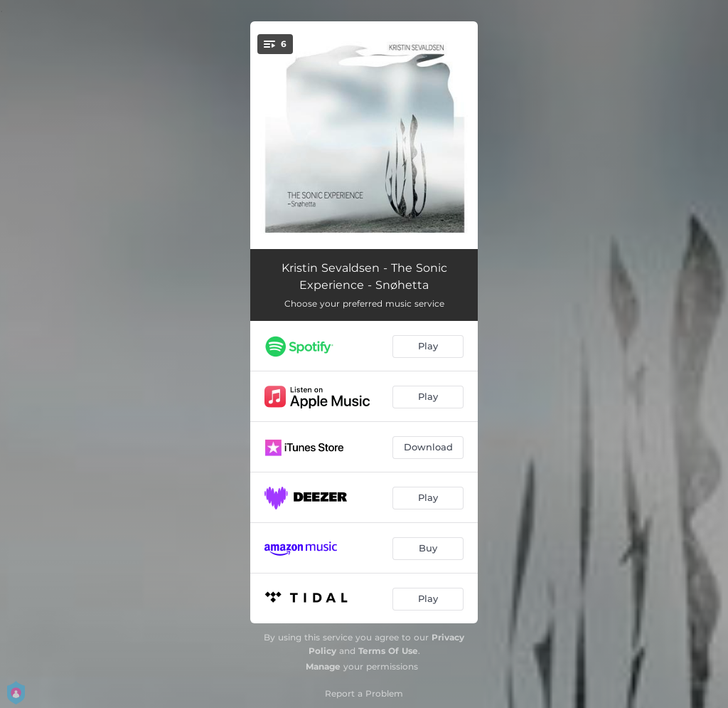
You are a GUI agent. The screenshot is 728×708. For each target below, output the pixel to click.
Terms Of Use (388, 650)
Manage (323, 666)
